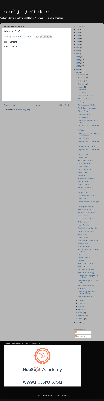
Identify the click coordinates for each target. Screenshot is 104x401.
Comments (80, 336)
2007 (78, 63)
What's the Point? (84, 99)
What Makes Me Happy (86, 273)
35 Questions (82, 234)
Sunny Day (82, 266)
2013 (78, 44)
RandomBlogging (84, 114)
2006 (78, 66)
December (82, 75)
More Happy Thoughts (85, 160)
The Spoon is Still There (86, 270)
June (80, 303)
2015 (78, 41)
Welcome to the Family (86, 231)
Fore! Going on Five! (85, 169)
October (81, 81)
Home (37, 105)
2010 (78, 54)
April (80, 309)
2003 (78, 322)
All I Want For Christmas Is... (88, 213)
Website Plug (82, 157)
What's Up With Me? (85, 210)
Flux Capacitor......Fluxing (86, 105)
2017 (78, 35)
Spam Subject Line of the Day (88, 240)
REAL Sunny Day (84, 246)
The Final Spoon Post (85, 219)
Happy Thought (83, 166)
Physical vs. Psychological (87, 108)
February (81, 316)
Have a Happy (83, 117)
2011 (78, 51)
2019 (78, 32)
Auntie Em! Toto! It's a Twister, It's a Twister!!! (88, 134)
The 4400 (81, 260)
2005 (78, 69)
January (81, 319)
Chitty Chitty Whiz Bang (86, 195)
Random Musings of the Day (88, 228)
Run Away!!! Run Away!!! (86, 178)
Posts (78, 332)
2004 (78, 72)
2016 (78, 38)
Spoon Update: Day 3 (85, 263)
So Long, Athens (83, 102)
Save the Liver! (83, 181)
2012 (78, 48)
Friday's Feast (83, 111)
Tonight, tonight (83, 222)
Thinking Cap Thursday (86, 207)
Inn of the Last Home (26, 11)
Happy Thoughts (83, 138)
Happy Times (82, 172)
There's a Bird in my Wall (86, 146)
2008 (78, 60)
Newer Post (9, 105)
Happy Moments (83, 184)
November (82, 78)
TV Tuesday (82, 93)
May (80, 306)
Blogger (64, 395)
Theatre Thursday (84, 257)
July (79, 300)
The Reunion (82, 175)
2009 (78, 57)
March (80, 313)
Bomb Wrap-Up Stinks (85, 296)
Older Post (63, 105)
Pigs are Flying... (84, 243)
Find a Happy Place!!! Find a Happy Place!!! (88, 292)
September (82, 84)
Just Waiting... (83, 289)
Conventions (82, 90)
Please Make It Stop (85, 163)
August (81, 87)
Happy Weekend (83, 237)
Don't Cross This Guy (85, 96)
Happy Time (82, 199)
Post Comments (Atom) (22, 110)
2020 (78, 29)
